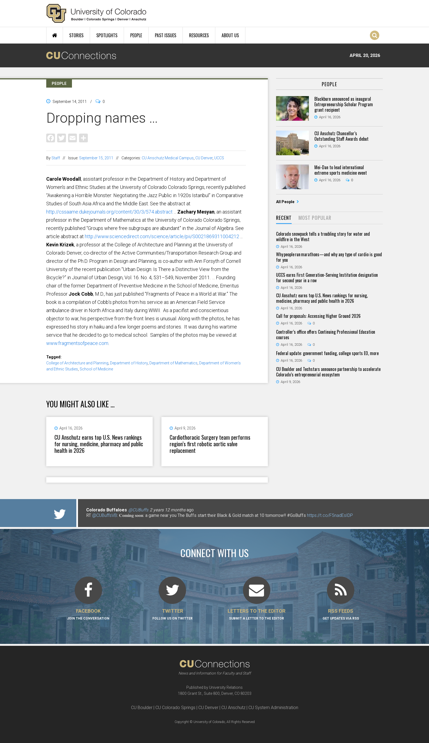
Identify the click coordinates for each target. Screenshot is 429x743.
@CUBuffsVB (104, 515)
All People (285, 202)
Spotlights (106, 35)
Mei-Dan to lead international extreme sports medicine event (340, 170)
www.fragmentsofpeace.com (77, 343)
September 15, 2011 (96, 158)
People (136, 35)
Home (55, 35)
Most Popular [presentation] (314, 217)
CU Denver (204, 158)
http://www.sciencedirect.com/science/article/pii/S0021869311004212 (162, 236)
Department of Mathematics (173, 363)
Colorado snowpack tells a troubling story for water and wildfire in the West (323, 237)
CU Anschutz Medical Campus (168, 158)
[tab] (284, 218)
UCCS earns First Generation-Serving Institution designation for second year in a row (327, 278)
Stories (76, 35)
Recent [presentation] (284, 217)
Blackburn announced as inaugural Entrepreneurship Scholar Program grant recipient (343, 104)
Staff (55, 158)
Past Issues (165, 35)
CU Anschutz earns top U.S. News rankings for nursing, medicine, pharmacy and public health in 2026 (98, 443)
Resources (199, 35)
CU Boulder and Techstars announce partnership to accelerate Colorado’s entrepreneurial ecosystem (328, 372)
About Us (230, 35)
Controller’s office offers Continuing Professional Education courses (325, 335)
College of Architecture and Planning (77, 363)
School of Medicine (96, 369)
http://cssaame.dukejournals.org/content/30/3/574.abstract (109, 212)
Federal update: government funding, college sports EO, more (327, 353)
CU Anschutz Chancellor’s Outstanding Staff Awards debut (341, 136)
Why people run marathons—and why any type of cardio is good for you (329, 257)
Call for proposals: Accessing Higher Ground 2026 (318, 316)
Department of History (129, 363)
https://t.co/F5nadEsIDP (330, 515)
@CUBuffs (138, 509)
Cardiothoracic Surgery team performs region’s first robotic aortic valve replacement (210, 443)
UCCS (219, 158)
